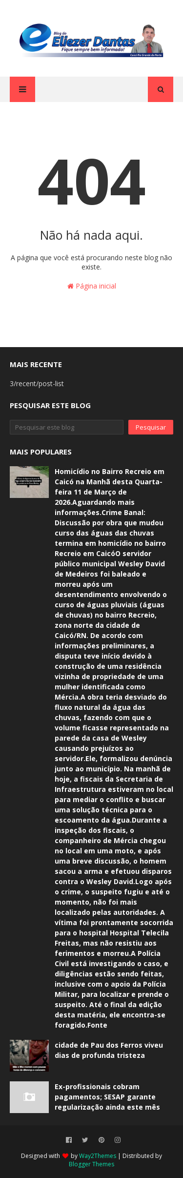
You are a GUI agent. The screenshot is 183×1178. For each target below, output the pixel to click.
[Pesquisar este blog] (66, 427)
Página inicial (91, 285)
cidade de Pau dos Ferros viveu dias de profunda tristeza (109, 1050)
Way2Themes (97, 1156)
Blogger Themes (91, 1164)
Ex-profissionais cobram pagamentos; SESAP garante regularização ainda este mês (107, 1097)
